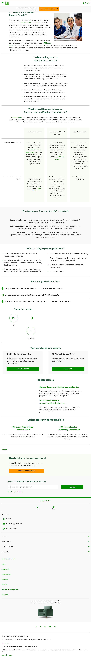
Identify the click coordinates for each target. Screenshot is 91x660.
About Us (5, 580)
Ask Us (72, 488)
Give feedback (10, 529)
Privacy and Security (8, 559)
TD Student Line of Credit (31, 23)
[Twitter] (36, 627)
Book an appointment (13, 524)
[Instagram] (45, 627)
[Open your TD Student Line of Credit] (49, 9)
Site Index (5, 595)
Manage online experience (10, 590)
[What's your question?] (33, 488)
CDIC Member (6, 575)
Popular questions (15, 492)
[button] (23, 369)
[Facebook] (22, 333)
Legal (4, 450)
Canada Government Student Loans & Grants (58, 388)
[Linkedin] (54, 627)
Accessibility (6, 569)
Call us (7, 519)
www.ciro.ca (6, 656)
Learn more (6, 644)
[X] (22, 320)
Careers (4, 585)
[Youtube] (50, 627)
